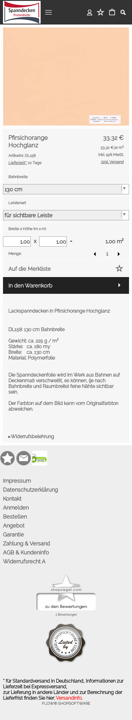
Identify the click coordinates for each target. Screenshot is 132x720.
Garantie (13, 534)
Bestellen (15, 516)
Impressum (17, 481)
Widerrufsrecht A (24, 561)
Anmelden (89, 12)
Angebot (13, 525)
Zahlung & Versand (26, 543)
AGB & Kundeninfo (26, 552)
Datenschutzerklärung (30, 490)
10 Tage (25, 162)
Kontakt (12, 499)
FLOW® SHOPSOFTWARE (66, 703)
